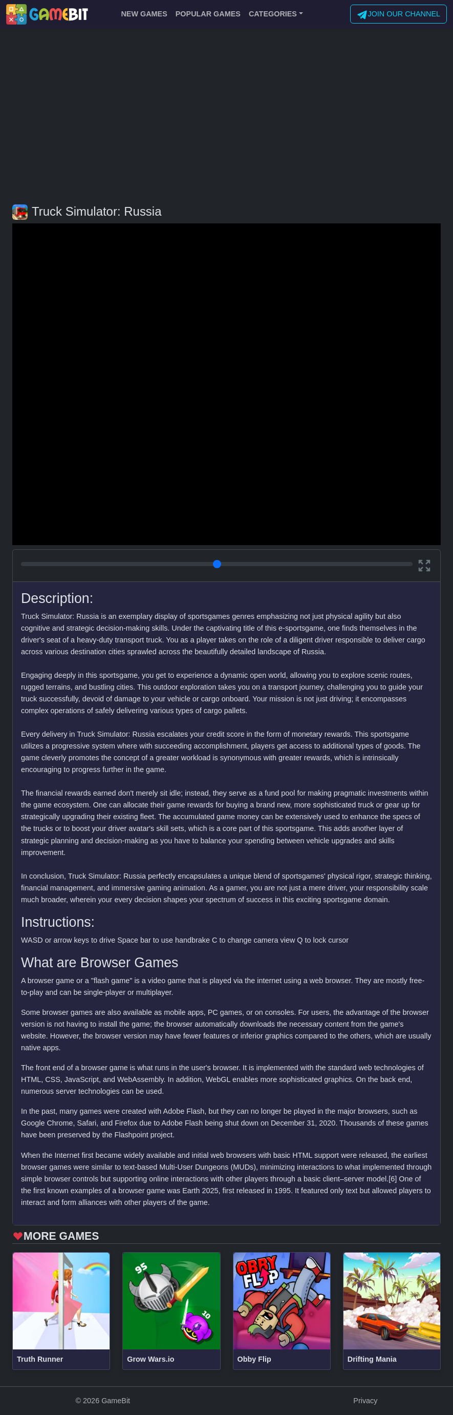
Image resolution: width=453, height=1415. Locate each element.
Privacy (365, 1401)
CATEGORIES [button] (273, 14)
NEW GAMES (144, 14)
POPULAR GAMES (208, 14)
